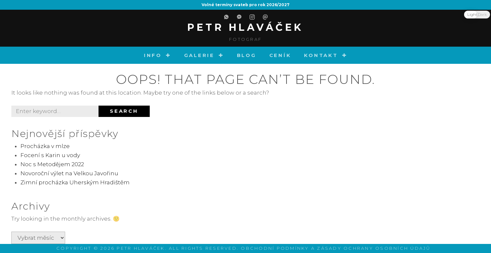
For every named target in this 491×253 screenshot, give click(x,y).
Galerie (199, 55)
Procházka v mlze (45, 146)
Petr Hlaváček (245, 27)
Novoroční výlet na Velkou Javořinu (69, 173)
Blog (246, 55)
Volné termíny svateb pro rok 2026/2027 (245, 4)
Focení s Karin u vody (50, 155)
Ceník (280, 55)
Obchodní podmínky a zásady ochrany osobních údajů (335, 248)
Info (153, 55)
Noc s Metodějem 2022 (52, 164)
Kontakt (321, 55)
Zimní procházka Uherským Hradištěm (75, 182)
